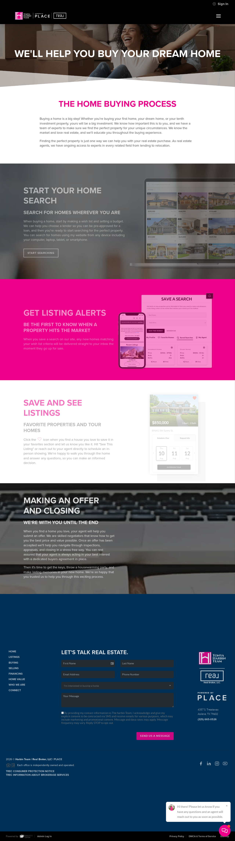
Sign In (220, 4)
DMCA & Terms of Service (202, 836)
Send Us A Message (155, 738)
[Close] (226, 805)
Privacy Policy (176, 836)
